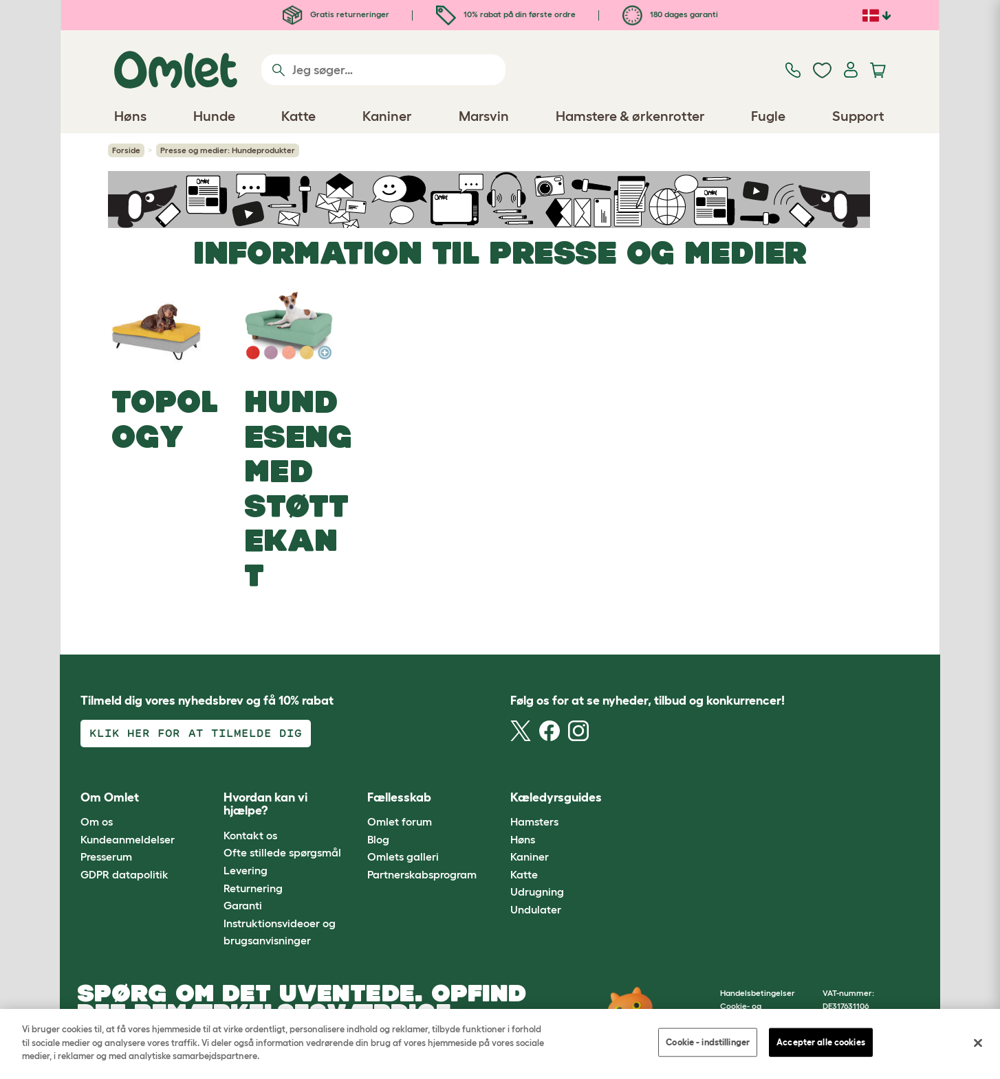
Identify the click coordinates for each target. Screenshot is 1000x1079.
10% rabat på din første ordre (506, 14)
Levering (246, 870)
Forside (126, 150)
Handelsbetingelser (757, 992)
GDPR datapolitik (124, 874)
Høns (522, 839)
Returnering (253, 888)
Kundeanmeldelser (127, 839)
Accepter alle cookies (820, 1042)
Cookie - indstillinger (708, 1042)
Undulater (535, 909)
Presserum (106, 856)
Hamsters (534, 821)
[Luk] (978, 1043)
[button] (643, 797)
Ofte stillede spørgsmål (282, 852)
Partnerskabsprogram (422, 874)
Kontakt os (250, 835)
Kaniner (529, 856)
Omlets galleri (403, 856)
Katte (524, 874)
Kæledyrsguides (556, 797)
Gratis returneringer (336, 14)
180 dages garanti (670, 14)
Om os (96, 821)
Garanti (243, 905)
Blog (378, 839)
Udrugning (537, 891)
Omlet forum (399, 821)
